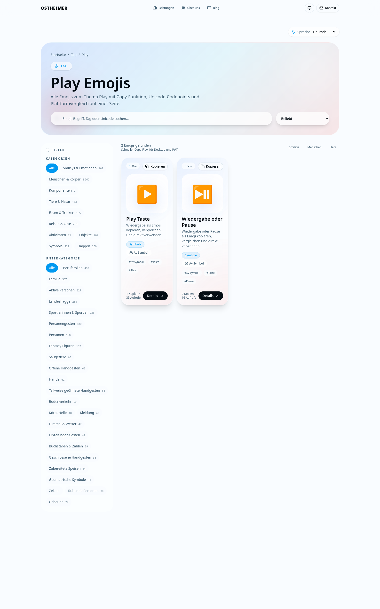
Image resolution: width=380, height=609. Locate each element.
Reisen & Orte (63, 223)
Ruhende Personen (85, 490)
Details (155, 295)
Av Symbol (138, 252)
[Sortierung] (302, 118)
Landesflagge (63, 301)
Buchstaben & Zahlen (68, 446)
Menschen (315, 147)
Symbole (59, 246)
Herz (333, 147)
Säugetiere (60, 357)
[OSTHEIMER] (54, 8)
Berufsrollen (76, 267)
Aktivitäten (60, 235)
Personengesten (65, 323)
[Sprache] (324, 31)
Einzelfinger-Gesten (67, 435)
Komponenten (62, 190)
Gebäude (58, 502)
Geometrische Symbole (70, 479)
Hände (56, 379)
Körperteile (60, 412)
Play (85, 54)
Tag (74, 54)
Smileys (294, 147)
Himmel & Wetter (65, 424)
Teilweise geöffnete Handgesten (77, 390)
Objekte (88, 235)
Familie (58, 279)
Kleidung (89, 412)
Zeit (54, 490)
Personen (60, 334)
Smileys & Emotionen (83, 168)
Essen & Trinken (65, 212)
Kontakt (327, 8)
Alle (52, 168)
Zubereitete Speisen (67, 468)
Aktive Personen (65, 290)
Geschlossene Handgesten (72, 457)
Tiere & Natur (63, 201)
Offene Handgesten (67, 368)
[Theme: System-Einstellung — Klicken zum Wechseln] (309, 8)
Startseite (58, 54)
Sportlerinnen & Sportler (72, 312)
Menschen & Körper (69, 179)
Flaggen (86, 246)
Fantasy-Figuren (65, 346)
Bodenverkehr (63, 401)
